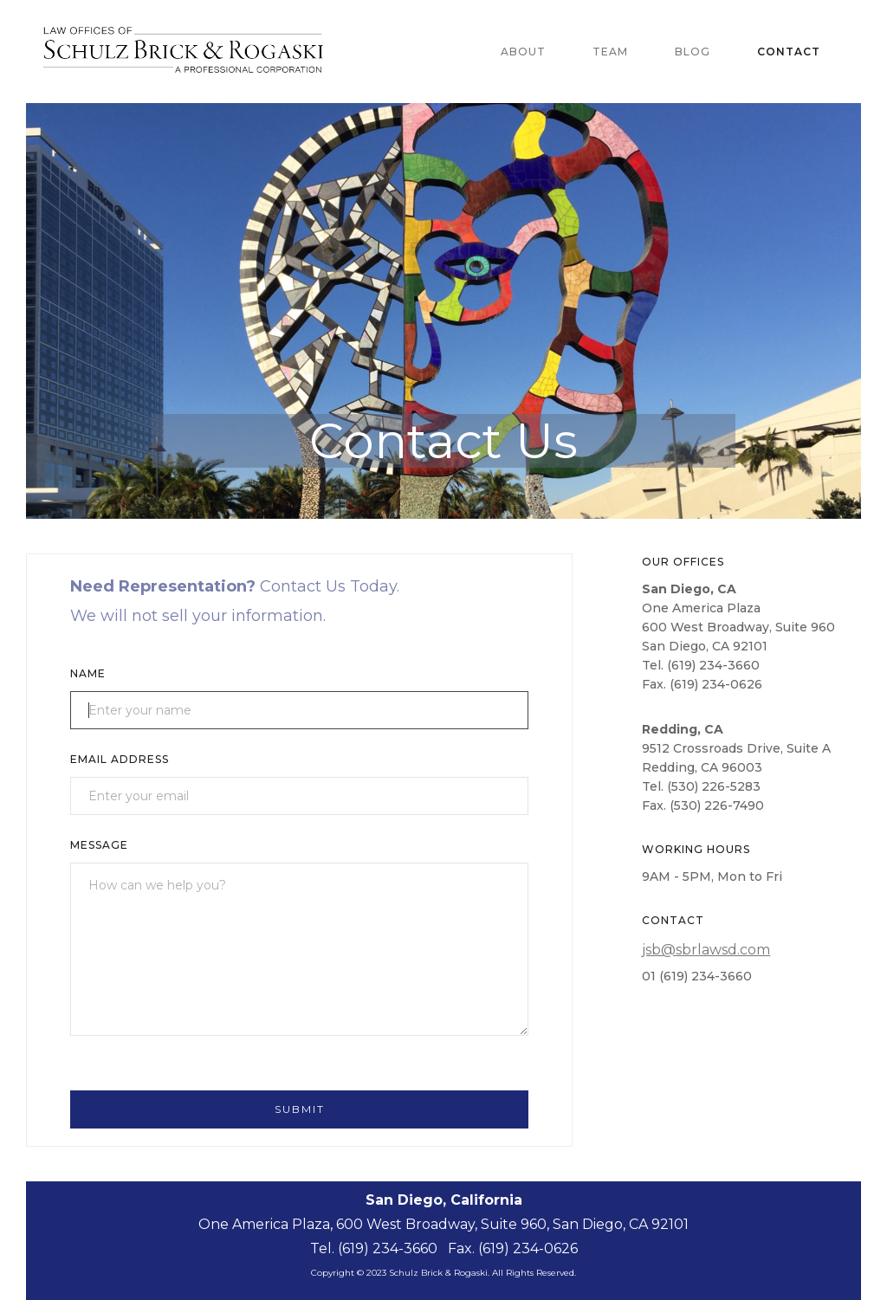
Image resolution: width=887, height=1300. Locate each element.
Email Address (119, 759)
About (523, 51)
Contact (788, 51)
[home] (196, 51)
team (610, 51)
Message (99, 844)
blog (692, 51)
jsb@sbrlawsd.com (706, 949)
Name (88, 673)
